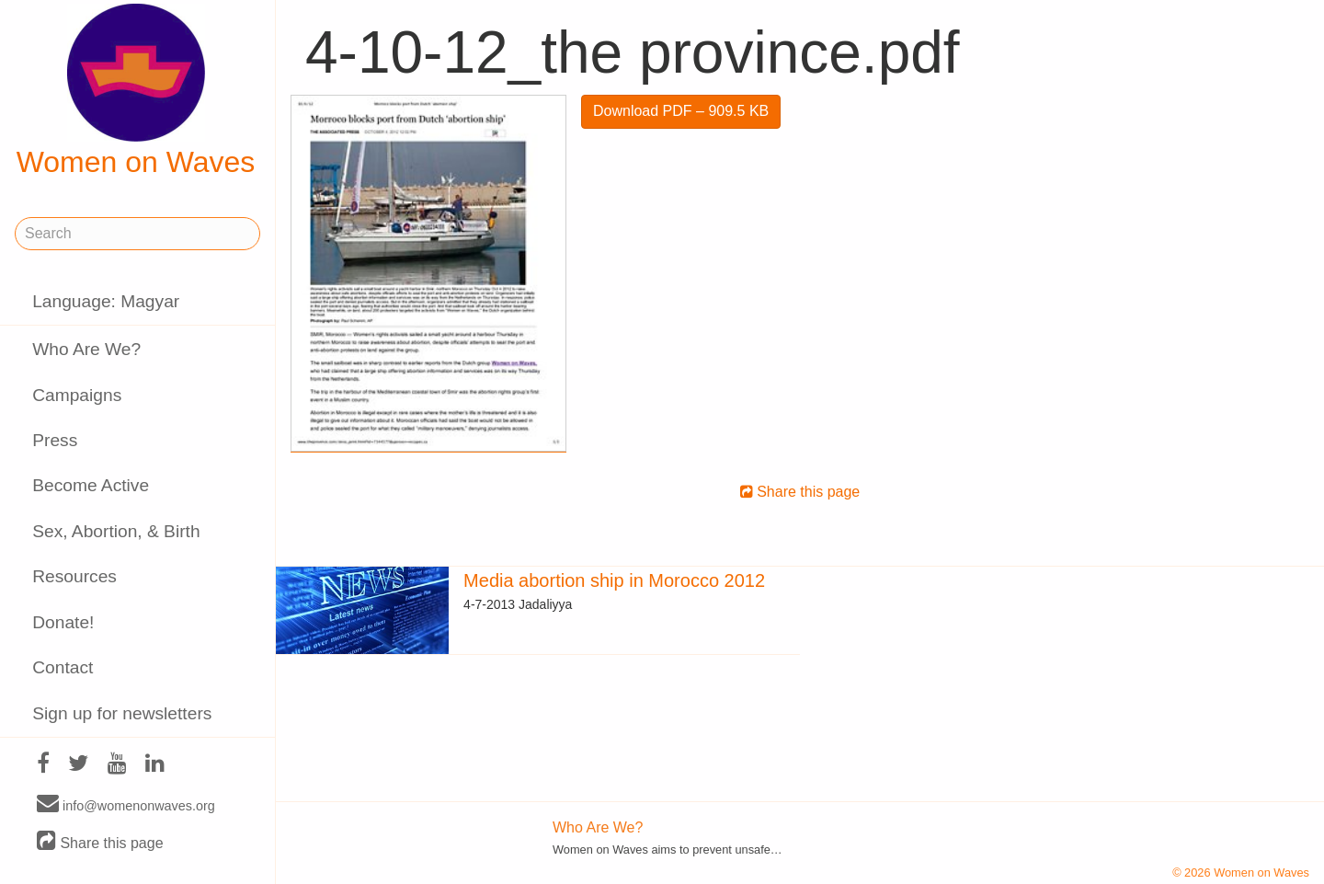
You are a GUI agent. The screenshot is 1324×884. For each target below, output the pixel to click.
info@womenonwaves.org (126, 805)
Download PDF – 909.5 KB (681, 111)
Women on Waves (136, 91)
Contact (62, 667)
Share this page (100, 842)
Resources (74, 576)
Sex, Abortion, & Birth (116, 531)
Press (54, 440)
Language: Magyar (105, 301)
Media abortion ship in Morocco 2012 (614, 580)
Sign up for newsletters (121, 713)
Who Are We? (86, 349)
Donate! (63, 622)
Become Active (90, 485)
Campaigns (76, 395)
